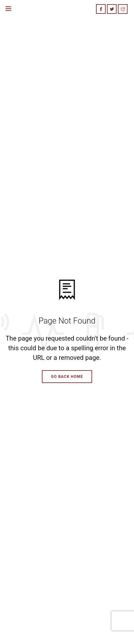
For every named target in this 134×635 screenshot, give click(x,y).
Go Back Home (67, 376)
